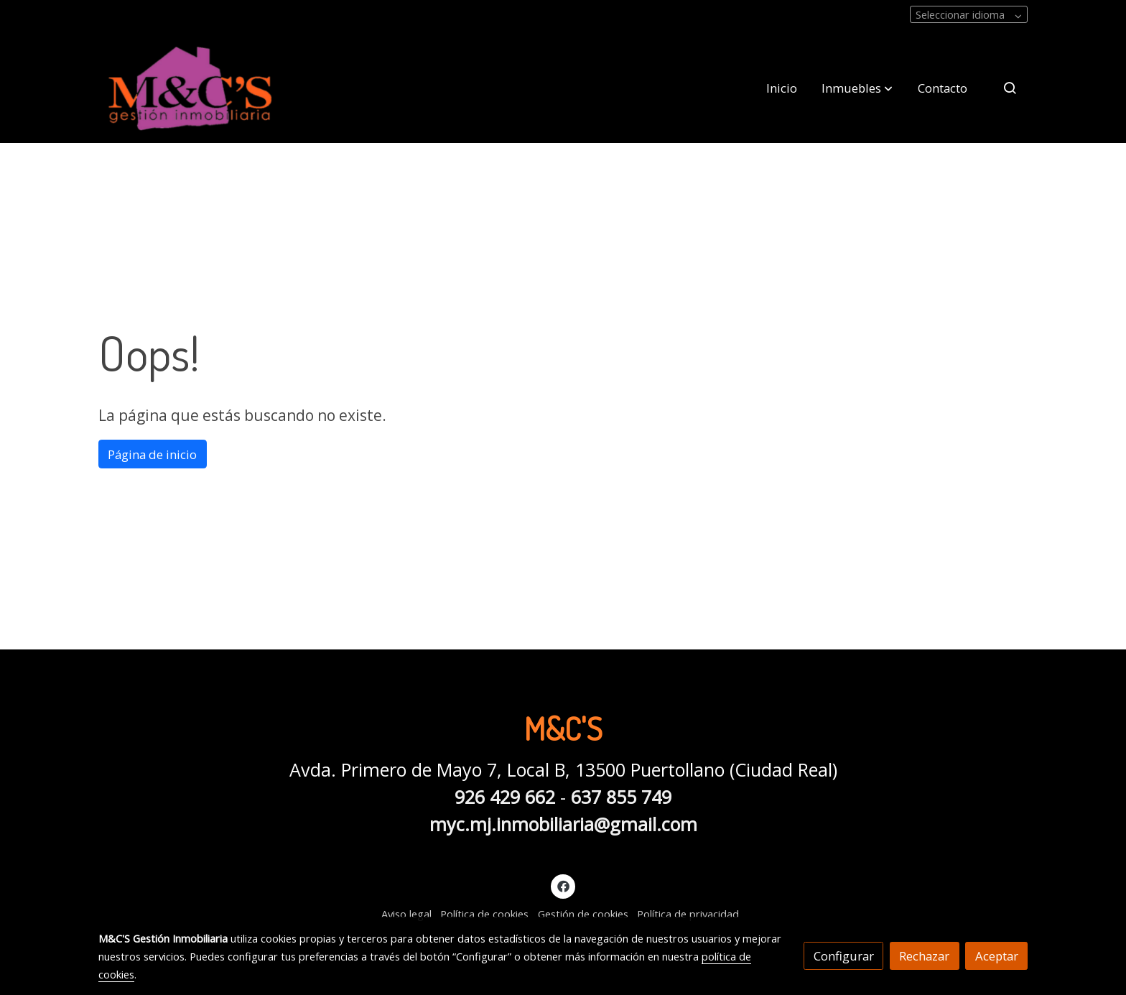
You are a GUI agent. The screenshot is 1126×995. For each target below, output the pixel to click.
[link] (190, 88)
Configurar (844, 956)
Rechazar (924, 956)
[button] (857, 88)
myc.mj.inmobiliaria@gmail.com (563, 824)
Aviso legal (406, 914)
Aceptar (996, 956)
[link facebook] (563, 885)
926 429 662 (505, 797)
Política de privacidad (688, 914)
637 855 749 (621, 797)
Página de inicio (152, 454)
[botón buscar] (1010, 87)
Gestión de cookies (583, 914)
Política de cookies (484, 914)
